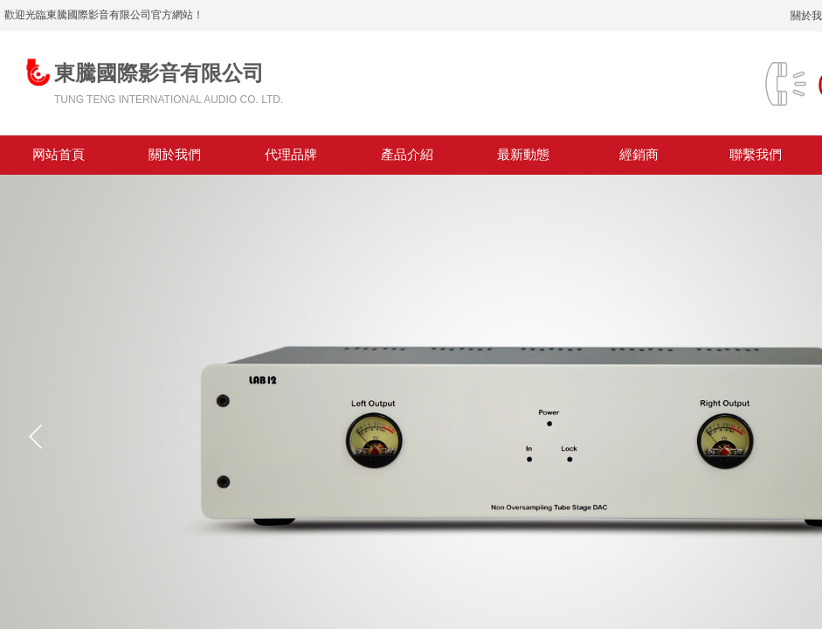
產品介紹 (407, 155)
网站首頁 (58, 155)
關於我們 (175, 155)
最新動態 (523, 155)
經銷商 (639, 155)
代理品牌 (291, 155)
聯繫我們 (755, 155)
